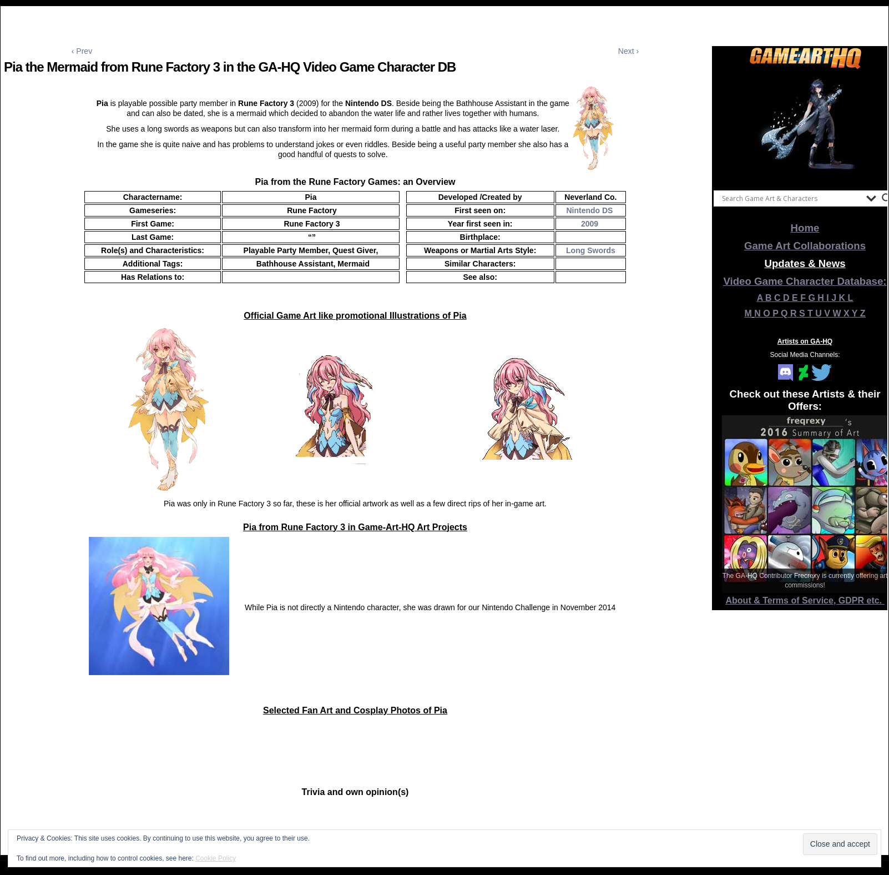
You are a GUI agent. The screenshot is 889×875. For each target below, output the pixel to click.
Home (805, 228)
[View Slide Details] (805, 127)
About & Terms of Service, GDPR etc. (805, 600)
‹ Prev (82, 51)
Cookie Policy (215, 858)
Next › (628, 51)
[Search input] (791, 198)
